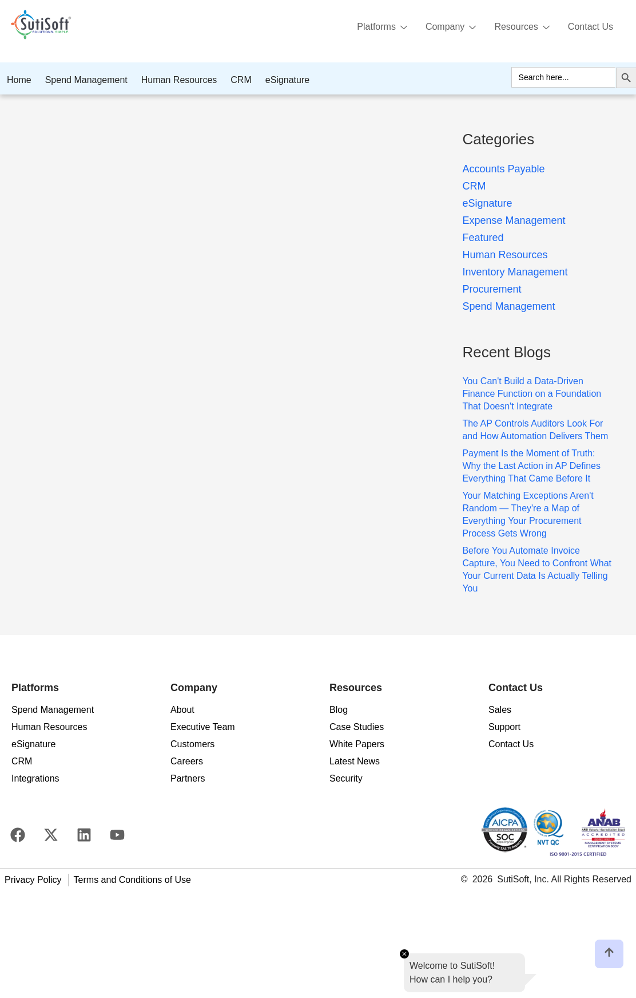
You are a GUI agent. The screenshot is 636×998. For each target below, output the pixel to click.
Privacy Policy (33, 880)
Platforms (382, 27)
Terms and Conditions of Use (132, 880)
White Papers (356, 744)
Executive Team (202, 727)
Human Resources (179, 80)
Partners (187, 778)
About (182, 710)
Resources (521, 27)
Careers (186, 761)
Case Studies (356, 727)
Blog (338, 710)
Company (451, 27)
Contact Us (590, 26)
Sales (499, 710)
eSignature (287, 80)
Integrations (35, 778)
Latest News (354, 761)
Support (504, 727)
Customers (192, 744)
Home (19, 80)
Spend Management (86, 80)
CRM (240, 80)
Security (346, 778)
